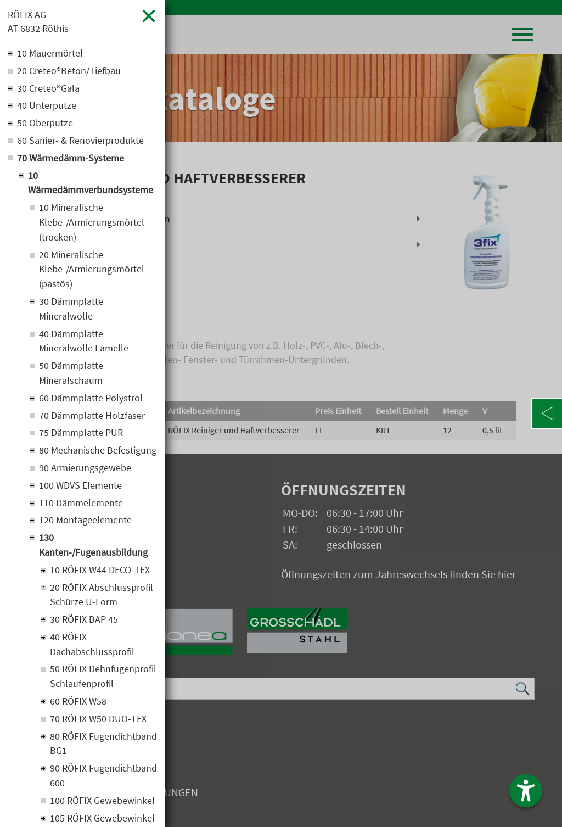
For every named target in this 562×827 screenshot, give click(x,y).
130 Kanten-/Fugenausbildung (93, 548)
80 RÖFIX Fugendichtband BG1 (103, 748)
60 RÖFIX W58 (78, 706)
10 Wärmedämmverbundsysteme (90, 184)
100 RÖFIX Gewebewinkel (102, 806)
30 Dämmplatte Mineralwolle (71, 311)
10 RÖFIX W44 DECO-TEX (100, 573)
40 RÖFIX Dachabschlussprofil (92, 648)
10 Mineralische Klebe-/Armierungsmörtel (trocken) (91, 224)
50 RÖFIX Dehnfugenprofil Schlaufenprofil (103, 681)
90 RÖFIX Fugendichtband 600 (103, 781)
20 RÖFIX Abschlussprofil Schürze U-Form (101, 598)
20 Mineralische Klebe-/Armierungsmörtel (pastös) (91, 271)
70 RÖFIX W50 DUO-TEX (98, 723)
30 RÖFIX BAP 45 (84, 623)
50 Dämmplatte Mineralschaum (71, 375)
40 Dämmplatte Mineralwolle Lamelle (83, 343)
